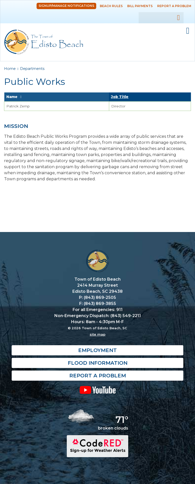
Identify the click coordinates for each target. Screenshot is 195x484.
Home (10, 68)
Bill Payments (140, 6)
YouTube (97, 390)
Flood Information (97, 363)
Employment (97, 350)
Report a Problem (174, 6)
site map (97, 334)
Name (12, 97)
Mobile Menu (188, 31)
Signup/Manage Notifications (66, 6)
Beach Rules (111, 6)
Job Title (119, 97)
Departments (32, 68)
